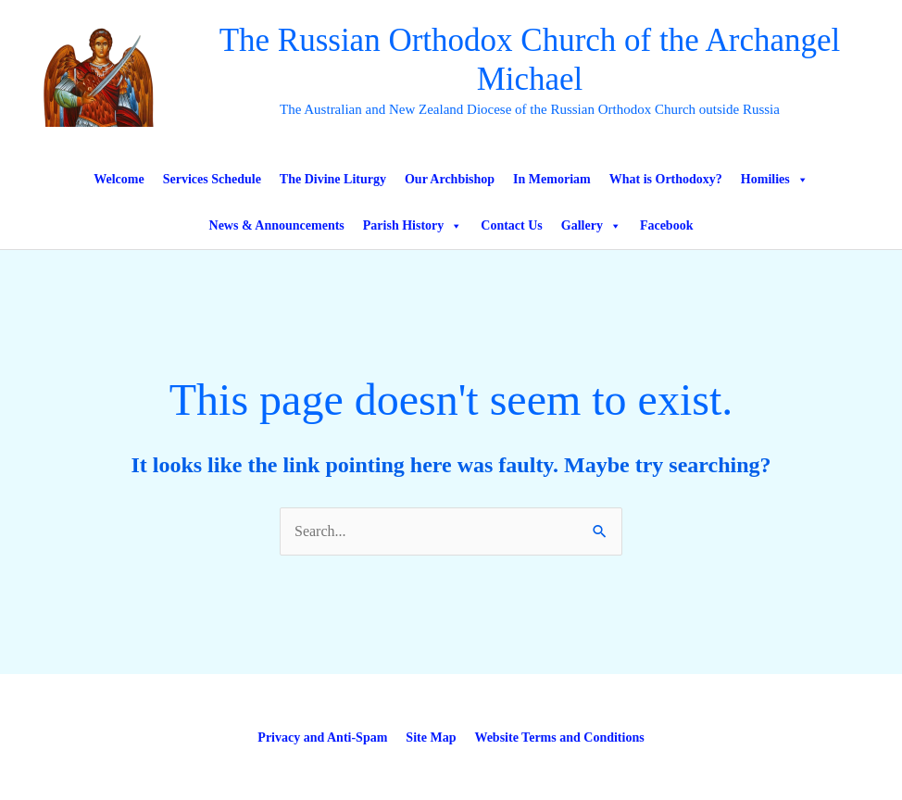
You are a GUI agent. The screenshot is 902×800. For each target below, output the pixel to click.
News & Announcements (277, 225)
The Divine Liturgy (333, 179)
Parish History (413, 226)
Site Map (431, 737)
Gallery (591, 226)
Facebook (667, 225)
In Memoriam (552, 179)
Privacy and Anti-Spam (322, 737)
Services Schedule (212, 179)
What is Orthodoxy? (665, 179)
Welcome (119, 179)
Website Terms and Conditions (559, 737)
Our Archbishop (450, 179)
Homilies (774, 179)
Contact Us (512, 225)
